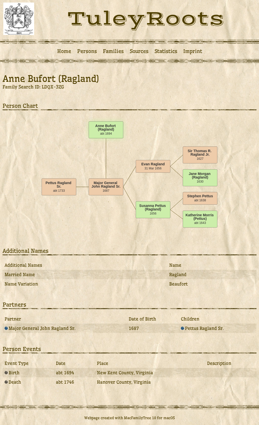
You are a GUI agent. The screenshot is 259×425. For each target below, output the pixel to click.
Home (64, 51)
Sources (139, 51)
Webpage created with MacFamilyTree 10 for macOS (129, 418)
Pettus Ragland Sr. (202, 328)
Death (13, 382)
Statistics (166, 51)
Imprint (192, 51)
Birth (12, 372)
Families (113, 51)
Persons (87, 51)
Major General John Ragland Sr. (40, 328)
